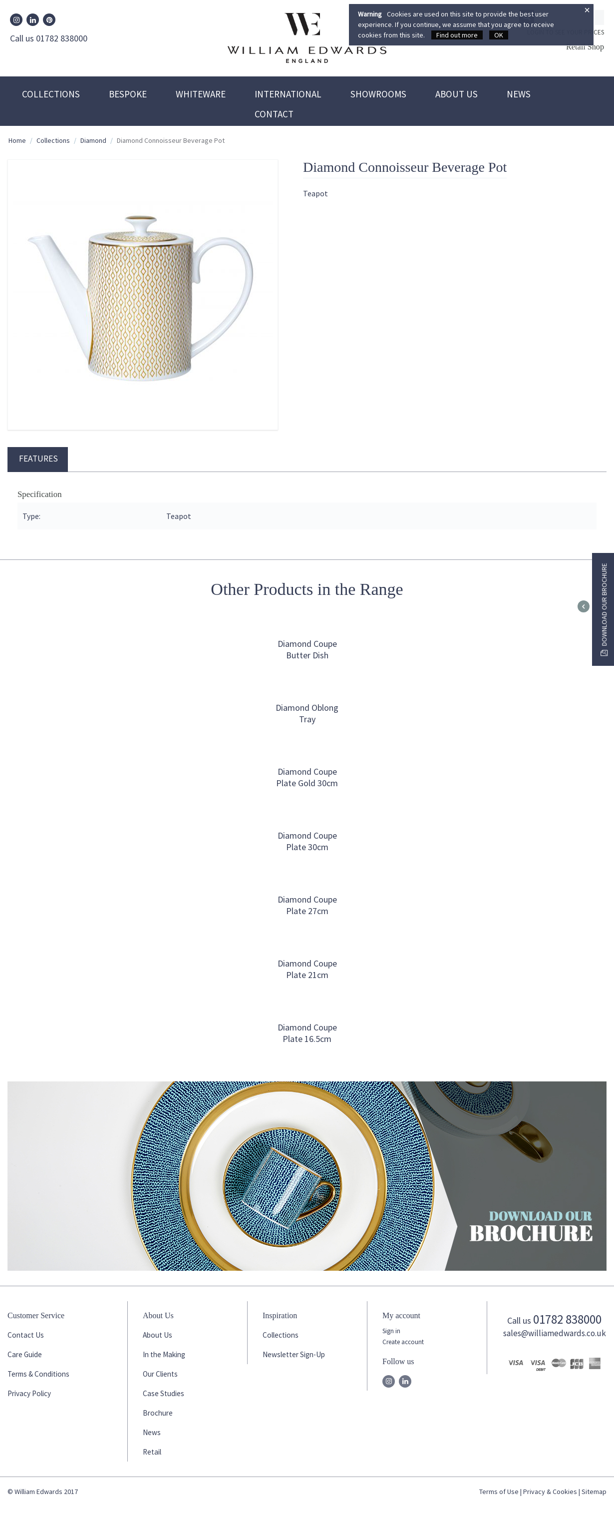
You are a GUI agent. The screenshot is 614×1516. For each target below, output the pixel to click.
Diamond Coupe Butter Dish (307, 649)
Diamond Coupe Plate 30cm (307, 841)
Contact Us (25, 1335)
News (519, 94)
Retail (152, 1452)
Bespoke (128, 94)
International (288, 94)
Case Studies (163, 1393)
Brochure (158, 1413)
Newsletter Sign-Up (294, 1354)
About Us (456, 94)
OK (498, 34)
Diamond (93, 140)
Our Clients (160, 1374)
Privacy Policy (29, 1393)
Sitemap (594, 1491)
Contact (274, 114)
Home (17, 140)
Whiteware (201, 94)
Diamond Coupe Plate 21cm (307, 969)
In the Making (164, 1354)
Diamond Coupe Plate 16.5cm (307, 1032)
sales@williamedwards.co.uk (554, 1333)
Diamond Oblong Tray (307, 713)
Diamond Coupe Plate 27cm (307, 905)
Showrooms (378, 94)
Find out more (457, 34)
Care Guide (24, 1354)
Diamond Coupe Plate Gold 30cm (307, 777)
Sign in (391, 1331)
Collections (51, 94)
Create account (403, 1342)
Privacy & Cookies (550, 1491)
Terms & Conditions (38, 1374)
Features (38, 458)
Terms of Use (499, 1491)
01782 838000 (567, 1319)
